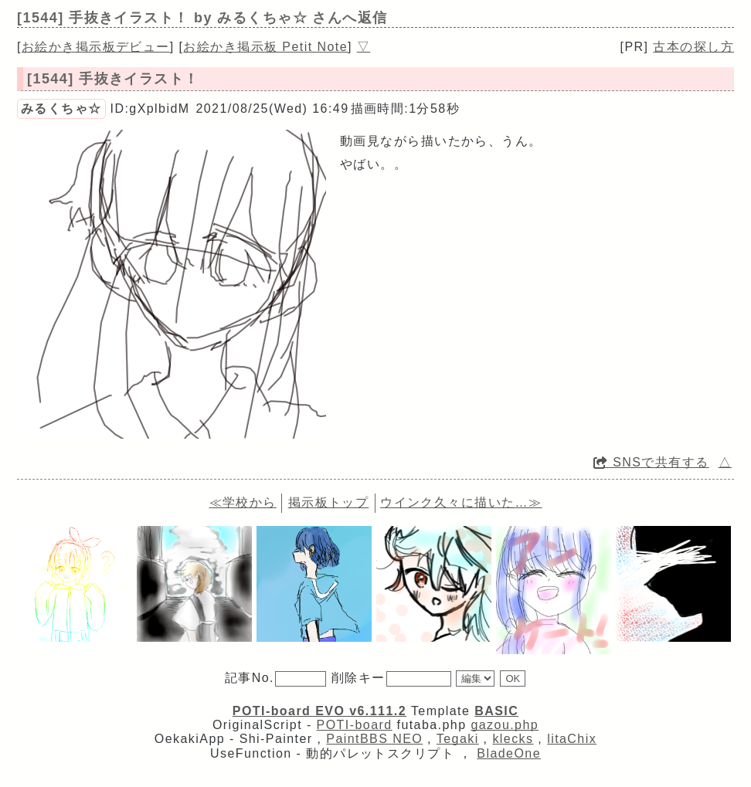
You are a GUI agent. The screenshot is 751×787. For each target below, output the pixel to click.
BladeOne (509, 753)
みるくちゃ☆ (61, 108)
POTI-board (354, 724)
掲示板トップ (328, 502)
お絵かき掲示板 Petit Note (265, 46)
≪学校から (243, 502)
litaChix (571, 738)
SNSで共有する (651, 462)
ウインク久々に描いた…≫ (461, 502)
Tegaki (458, 738)
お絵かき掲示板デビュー (96, 46)
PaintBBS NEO (374, 738)
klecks (512, 738)
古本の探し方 (693, 46)
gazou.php (505, 724)
